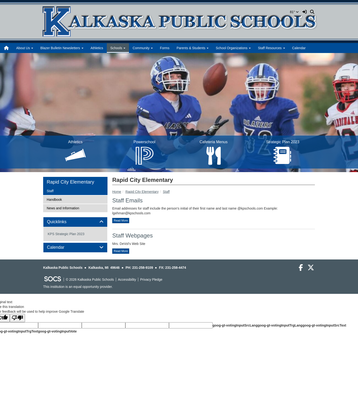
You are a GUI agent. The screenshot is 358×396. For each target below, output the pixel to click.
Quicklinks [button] (62, 222)
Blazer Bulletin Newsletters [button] (61, 48)
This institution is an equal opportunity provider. (78, 287)
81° (294, 12)
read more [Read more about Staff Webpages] (121, 251)
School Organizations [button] (233, 48)
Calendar (299, 48)
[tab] (75, 222)
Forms (164, 48)
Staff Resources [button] (271, 48)
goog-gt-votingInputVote (57, 331)
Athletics (97, 48)
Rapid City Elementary (142, 192)
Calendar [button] (61, 247)
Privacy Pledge (151, 279)
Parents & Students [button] (193, 48)
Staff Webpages (132, 235)
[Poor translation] (17, 318)
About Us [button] (24, 48)
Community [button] (143, 48)
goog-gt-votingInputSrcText (324, 325)
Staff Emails (127, 200)
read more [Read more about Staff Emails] (121, 220)
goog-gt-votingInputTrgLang (280, 325)
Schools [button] (118, 48)
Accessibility (127, 279)
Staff (166, 192)
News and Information (62, 208)
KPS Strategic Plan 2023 (66, 234)
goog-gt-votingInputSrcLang (235, 325)
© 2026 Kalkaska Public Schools (90, 279)
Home (116, 192)
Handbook (54, 199)
